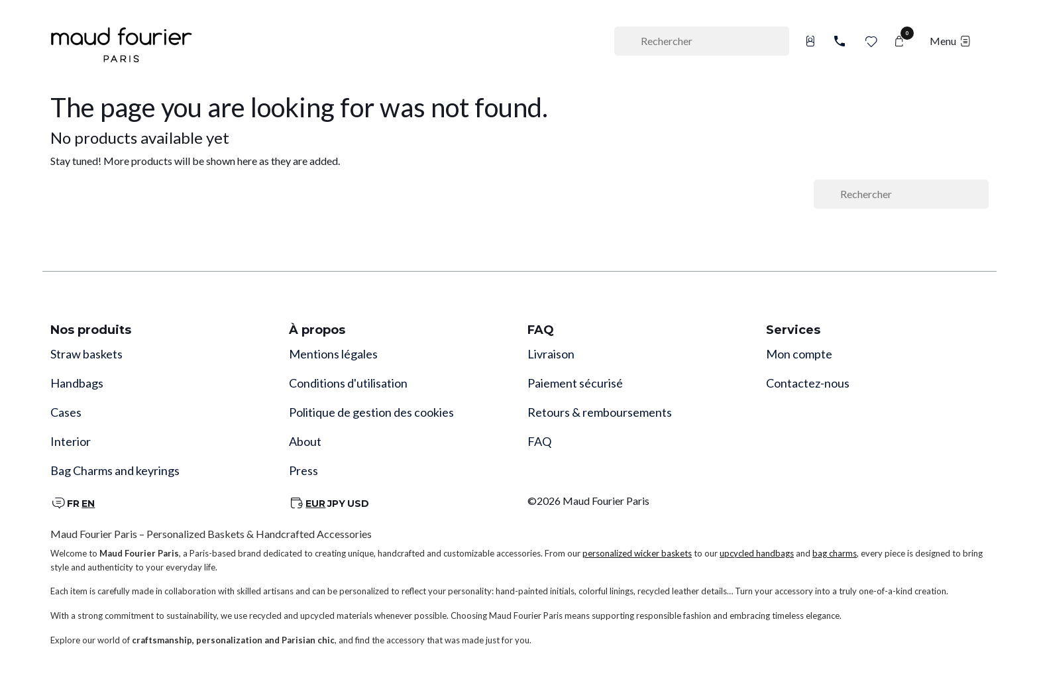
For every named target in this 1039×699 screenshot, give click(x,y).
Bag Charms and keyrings (115, 470)
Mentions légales (333, 353)
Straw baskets (86, 353)
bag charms (834, 553)
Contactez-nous (807, 383)
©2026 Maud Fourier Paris (588, 500)
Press (303, 470)
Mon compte (799, 353)
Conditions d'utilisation (348, 383)
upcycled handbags (757, 553)
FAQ (539, 441)
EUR (315, 504)
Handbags (76, 383)
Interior (70, 441)
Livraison (550, 353)
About (305, 441)
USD (358, 504)
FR (73, 504)
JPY (336, 504)
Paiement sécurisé (575, 383)
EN (88, 504)
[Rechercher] (701, 41)
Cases (66, 412)
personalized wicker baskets (637, 553)
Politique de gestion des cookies (371, 412)
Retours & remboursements (599, 412)
